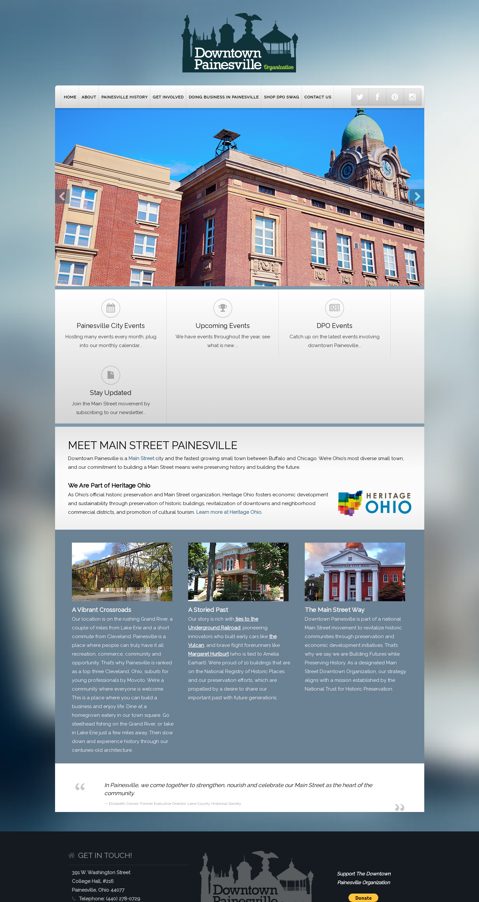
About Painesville (99, 875)
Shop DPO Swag (281, 97)
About (89, 97)
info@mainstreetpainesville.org (130, 849)
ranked (164, 604)
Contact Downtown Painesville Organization (358, 875)
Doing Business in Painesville (224, 97)
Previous (62, 196)
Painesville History (124, 97)
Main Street (141, 400)
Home (70, 97)
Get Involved (168, 97)
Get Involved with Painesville (203, 875)
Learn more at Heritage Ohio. (229, 454)
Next (417, 196)
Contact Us (317, 97)
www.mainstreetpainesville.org (135, 858)
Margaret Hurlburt (208, 596)
